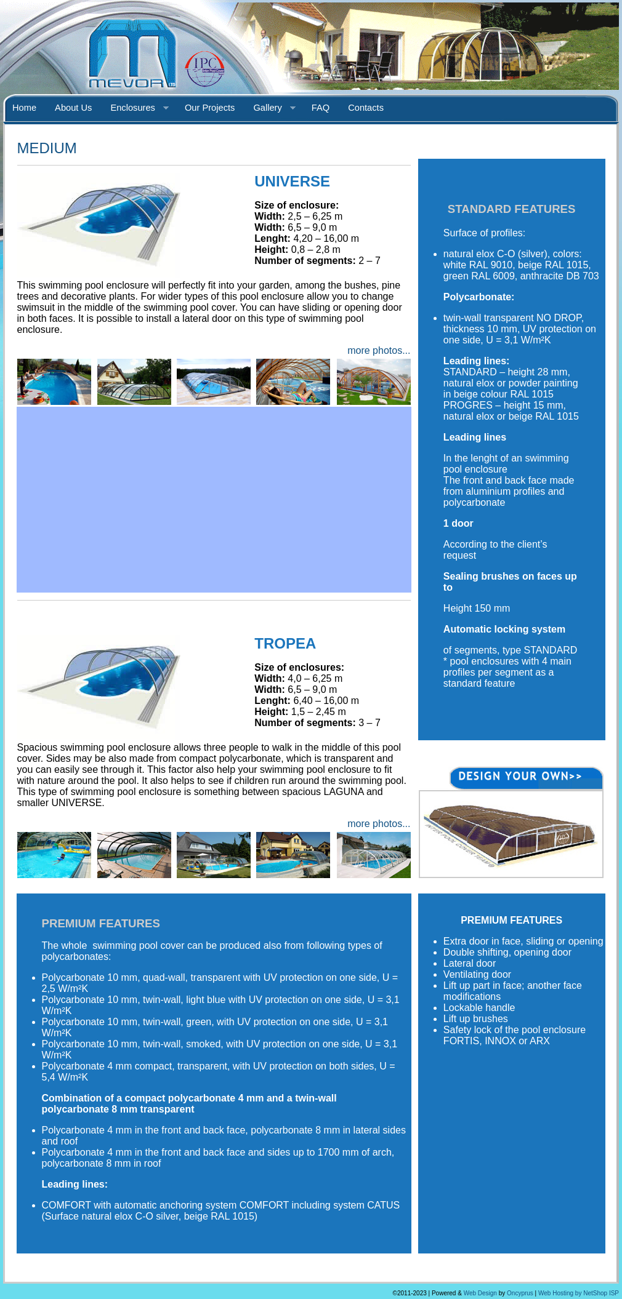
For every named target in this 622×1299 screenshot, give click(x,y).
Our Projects (210, 108)
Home (24, 108)
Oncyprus (520, 1293)
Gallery (269, 108)
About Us (73, 108)
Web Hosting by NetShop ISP (578, 1293)
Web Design (480, 1293)
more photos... (378, 350)
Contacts (366, 108)
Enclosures (135, 108)
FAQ (320, 108)
